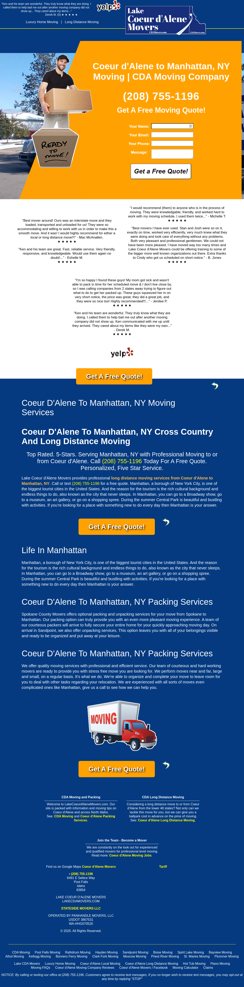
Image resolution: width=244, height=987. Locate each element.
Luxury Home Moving (42, 22)
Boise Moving (163, 952)
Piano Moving (220, 963)
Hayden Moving (106, 952)
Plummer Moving (226, 956)
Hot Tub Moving (194, 963)
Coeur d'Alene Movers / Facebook (143, 967)
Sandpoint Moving (135, 952)
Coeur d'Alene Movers (99, 866)
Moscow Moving (134, 956)
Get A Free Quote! (119, 378)
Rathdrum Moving (77, 952)
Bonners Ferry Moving (71, 956)
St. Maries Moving (197, 956)
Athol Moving (14, 956)
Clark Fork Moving (105, 956)
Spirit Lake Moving (190, 952)
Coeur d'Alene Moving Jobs (130, 855)
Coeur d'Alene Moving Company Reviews (84, 967)
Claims (208, 967)
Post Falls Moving (47, 952)
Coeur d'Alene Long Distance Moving (166, 820)
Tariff (163, 866)
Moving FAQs (40, 967)
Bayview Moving (220, 952)
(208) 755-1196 (161, 96)
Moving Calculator (185, 967)
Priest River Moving (165, 956)
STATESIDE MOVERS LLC (81, 908)
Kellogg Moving (40, 956)
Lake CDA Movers (27, 963)
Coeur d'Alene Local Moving (100, 963)
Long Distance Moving (82, 22)
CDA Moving (63, 816)
